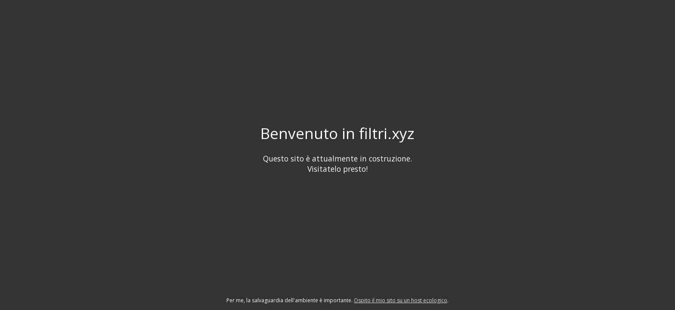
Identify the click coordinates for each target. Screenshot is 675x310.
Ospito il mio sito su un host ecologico (400, 300)
